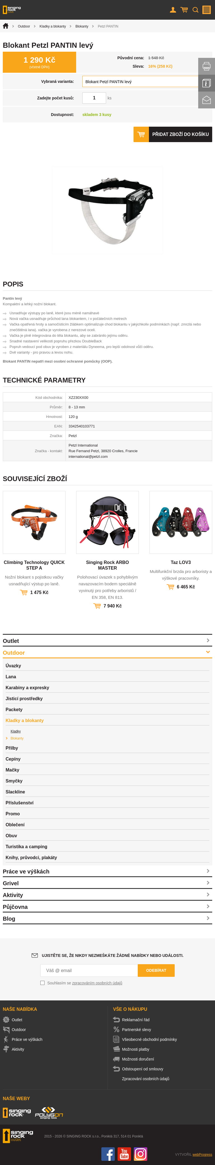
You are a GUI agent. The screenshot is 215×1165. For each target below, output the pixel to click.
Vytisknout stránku (206, 66)
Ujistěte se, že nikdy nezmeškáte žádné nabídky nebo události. (113, 955)
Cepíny (13, 759)
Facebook (108, 1154)
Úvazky (13, 665)
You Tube (124, 1154)
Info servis (206, 83)
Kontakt (206, 100)
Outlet (11, 641)
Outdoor (24, 26)
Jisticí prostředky (24, 698)
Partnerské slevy (138, 1029)
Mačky (12, 770)
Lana (11, 676)
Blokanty (81, 26)
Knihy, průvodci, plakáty (31, 857)
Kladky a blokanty (52, 26)
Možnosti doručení (140, 1059)
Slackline (15, 791)
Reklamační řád (137, 1020)
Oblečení (15, 824)
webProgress (202, 1155)
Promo (13, 813)
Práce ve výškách (26, 871)
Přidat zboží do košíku (180, 134)
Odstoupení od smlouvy (144, 1069)
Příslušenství (20, 802)
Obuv (11, 835)
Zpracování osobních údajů (147, 1079)
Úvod (5, 26)
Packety (14, 709)
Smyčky (14, 781)
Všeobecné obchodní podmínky (151, 1039)
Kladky (16, 731)
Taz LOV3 (181, 562)
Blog (9, 919)
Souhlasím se (84, 983)
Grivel (11, 883)
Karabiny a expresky (27, 687)
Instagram (140, 1154)
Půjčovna (15, 907)
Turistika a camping (26, 846)
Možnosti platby (137, 1049)
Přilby (12, 748)
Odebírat (156, 970)
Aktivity (13, 895)
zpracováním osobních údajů (97, 983)
